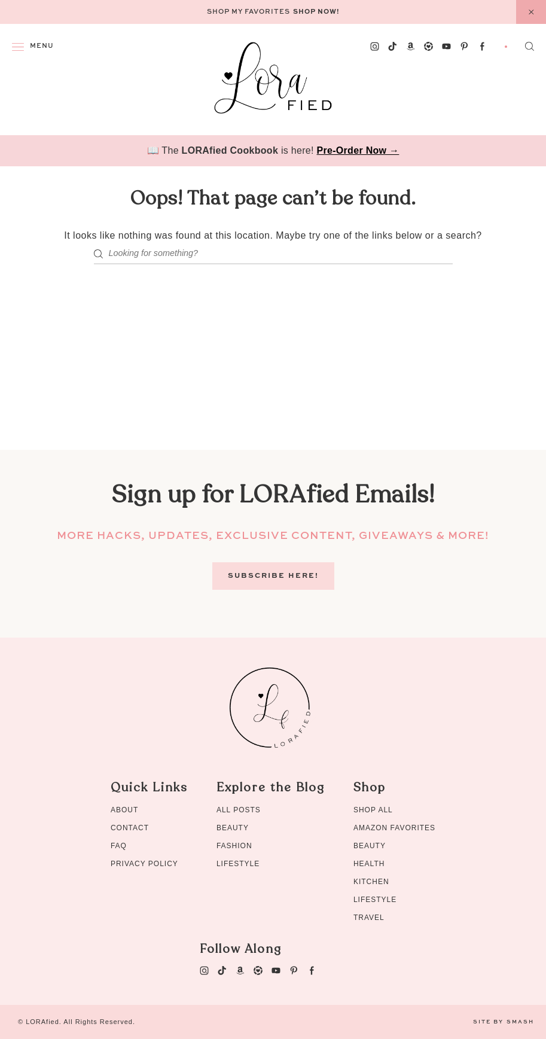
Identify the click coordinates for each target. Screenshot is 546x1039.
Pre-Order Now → (358, 150)
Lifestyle (238, 864)
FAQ (119, 846)
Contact (130, 828)
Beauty (232, 828)
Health (369, 864)
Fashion (234, 846)
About (124, 810)
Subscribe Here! (273, 576)
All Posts (238, 810)
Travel (369, 917)
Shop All (373, 810)
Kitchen (371, 881)
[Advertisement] (273, 366)
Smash (520, 1022)
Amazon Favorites (394, 828)
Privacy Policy (144, 864)
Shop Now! (316, 12)
